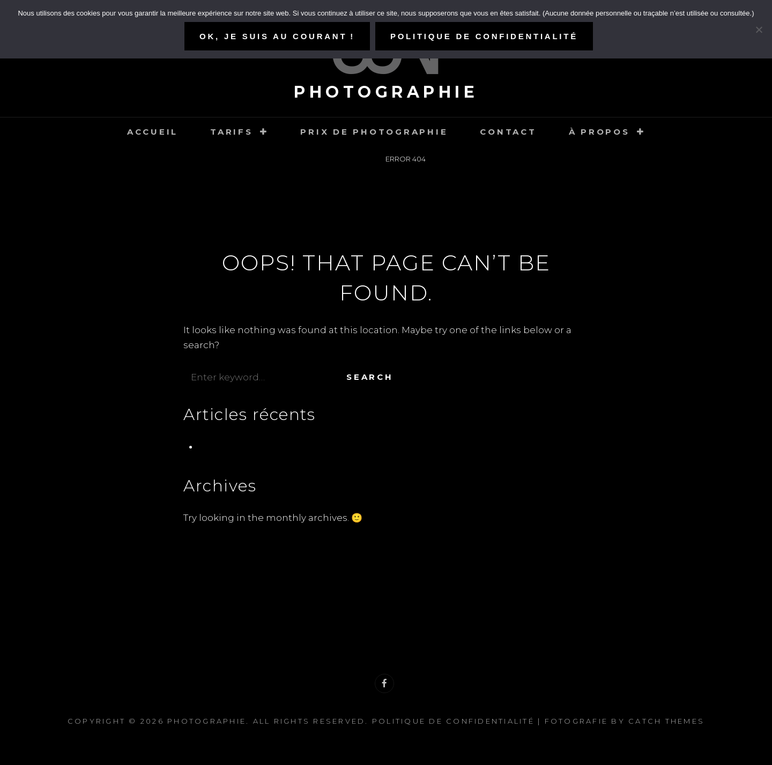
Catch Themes (666, 721)
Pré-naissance (231, 446)
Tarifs (231, 132)
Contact (508, 132)
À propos (599, 132)
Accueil (152, 132)
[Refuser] (758, 29)
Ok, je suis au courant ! (277, 36)
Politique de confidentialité (453, 721)
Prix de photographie (374, 132)
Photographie (386, 92)
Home (358, 159)
